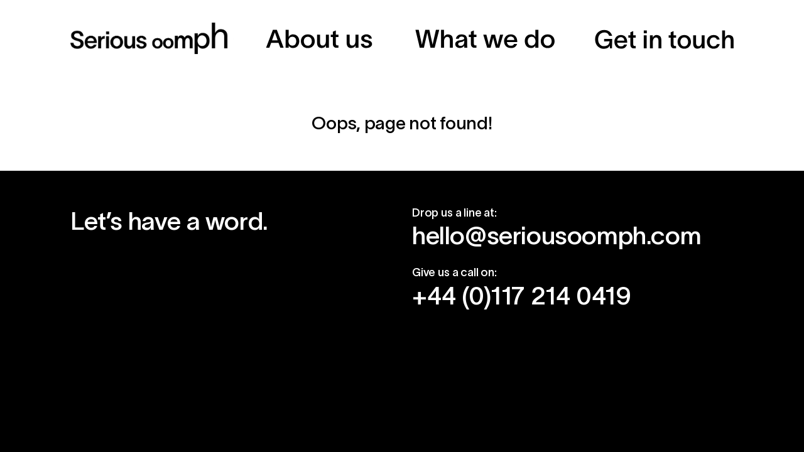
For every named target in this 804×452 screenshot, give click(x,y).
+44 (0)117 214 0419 (521, 295)
